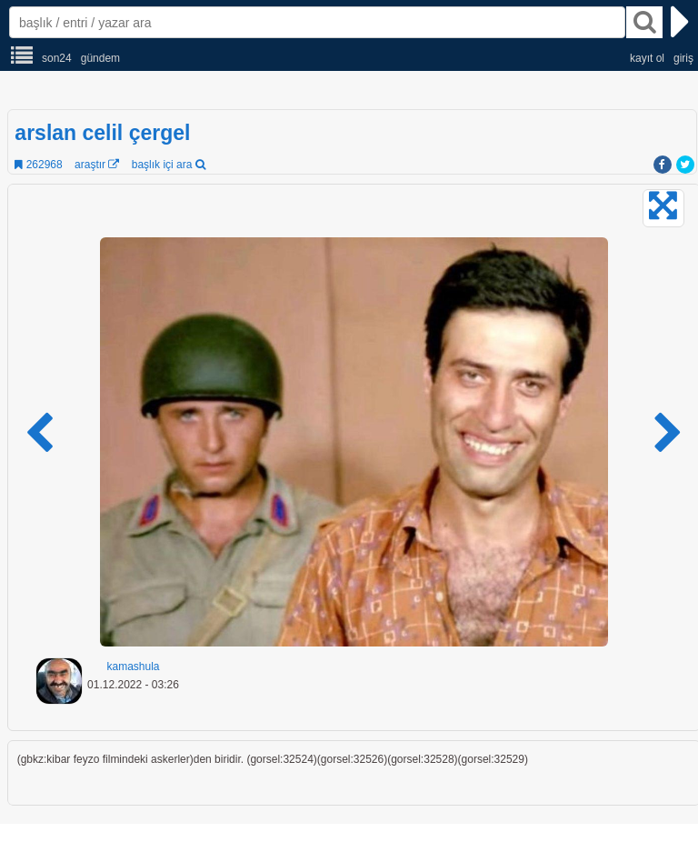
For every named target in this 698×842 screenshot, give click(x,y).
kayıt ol (647, 58)
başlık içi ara (168, 164)
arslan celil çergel (102, 133)
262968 (38, 164)
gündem (100, 58)
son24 (57, 58)
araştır (97, 164)
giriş (683, 58)
